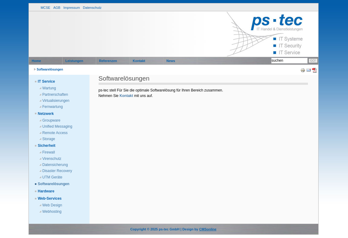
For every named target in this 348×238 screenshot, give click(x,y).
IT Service (46, 81)
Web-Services (50, 198)
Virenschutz (51, 159)
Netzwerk (46, 114)
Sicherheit (47, 145)
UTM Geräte (52, 177)
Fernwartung (52, 107)
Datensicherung (55, 165)
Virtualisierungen (55, 100)
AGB (56, 7)
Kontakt (139, 61)
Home (36, 61)
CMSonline (208, 229)
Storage (48, 139)
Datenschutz (92, 7)
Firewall (48, 152)
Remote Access (55, 133)
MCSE (45, 7)
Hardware (46, 191)
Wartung (49, 88)
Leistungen (74, 61)
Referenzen (108, 61)
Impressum (71, 7)
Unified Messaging (57, 126)
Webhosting (52, 211)
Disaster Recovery (57, 171)
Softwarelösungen (50, 69)
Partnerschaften (55, 94)
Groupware (51, 120)
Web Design (52, 205)
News (171, 61)
